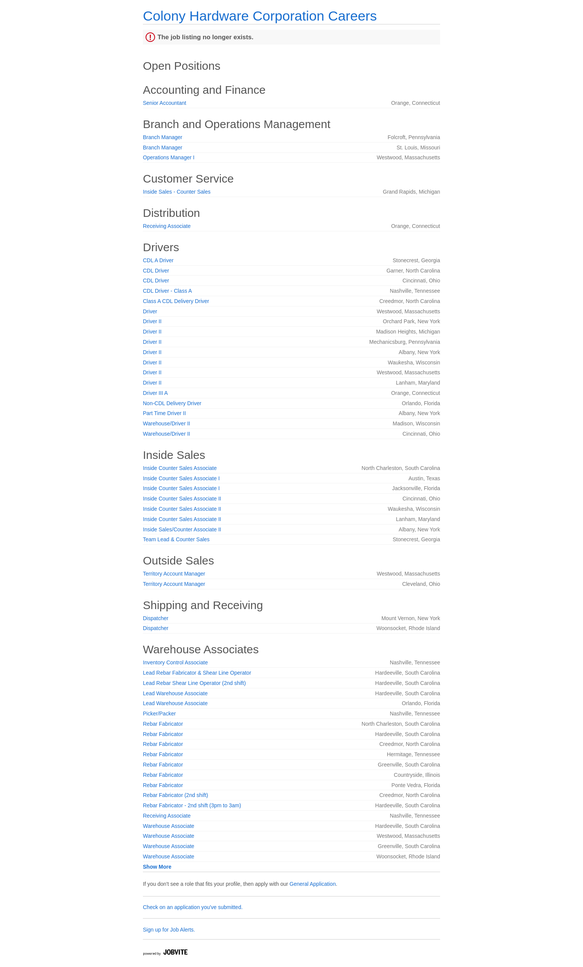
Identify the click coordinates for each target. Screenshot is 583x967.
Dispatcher (155, 618)
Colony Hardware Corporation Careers (260, 16)
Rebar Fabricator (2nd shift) (175, 795)
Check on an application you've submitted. (193, 907)
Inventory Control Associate (175, 662)
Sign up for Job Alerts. (169, 930)
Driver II (152, 321)
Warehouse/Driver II (166, 423)
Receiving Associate (167, 226)
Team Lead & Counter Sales (176, 539)
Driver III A (155, 393)
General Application (313, 884)
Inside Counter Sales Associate (180, 468)
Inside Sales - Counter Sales (176, 192)
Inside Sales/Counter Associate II (182, 529)
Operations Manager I (168, 157)
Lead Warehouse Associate (175, 693)
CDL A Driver (158, 260)
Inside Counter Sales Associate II (182, 499)
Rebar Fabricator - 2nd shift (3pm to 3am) (192, 805)
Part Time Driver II (164, 413)
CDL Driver (156, 271)
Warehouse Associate (168, 826)
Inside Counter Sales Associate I (181, 478)
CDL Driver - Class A (167, 291)
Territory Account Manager (174, 574)
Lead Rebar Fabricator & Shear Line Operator (197, 673)
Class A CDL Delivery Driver (176, 301)
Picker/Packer (159, 713)
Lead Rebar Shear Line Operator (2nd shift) (194, 683)
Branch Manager (163, 137)
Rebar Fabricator (163, 724)
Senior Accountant (164, 103)
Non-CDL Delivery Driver (172, 403)
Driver (150, 311)
